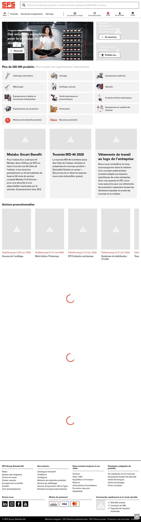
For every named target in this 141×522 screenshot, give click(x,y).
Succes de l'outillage (12, 256)
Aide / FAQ (77, 477)
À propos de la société (12, 483)
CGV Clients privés (97, 519)
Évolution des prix (81, 488)
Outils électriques (116, 479)
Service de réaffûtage (47, 483)
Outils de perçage (116, 482)
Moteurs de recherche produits (51, 480)
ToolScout (42, 474)
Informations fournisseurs (85, 485)
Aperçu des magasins (12, 474)
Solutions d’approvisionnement (52, 489)
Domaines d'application (32, 14)
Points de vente (9, 477)
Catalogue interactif (46, 472)
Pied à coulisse (115, 485)
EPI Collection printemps (80, 256)
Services (49, 14)
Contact (76, 474)
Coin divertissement (11, 489)
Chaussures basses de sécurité (122, 477)
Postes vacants (9, 480)
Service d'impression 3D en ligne (52, 486)
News (4, 472)
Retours (76, 482)
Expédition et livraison (83, 479)
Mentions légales (53, 519)
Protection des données (118, 519)
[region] (70, 236)
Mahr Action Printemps (47, 256)
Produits (14, 14)
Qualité (5, 486)
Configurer (42, 477)
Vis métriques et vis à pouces (121, 474)
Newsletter (78, 491)
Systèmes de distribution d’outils (114, 257)
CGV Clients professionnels (75, 519)
